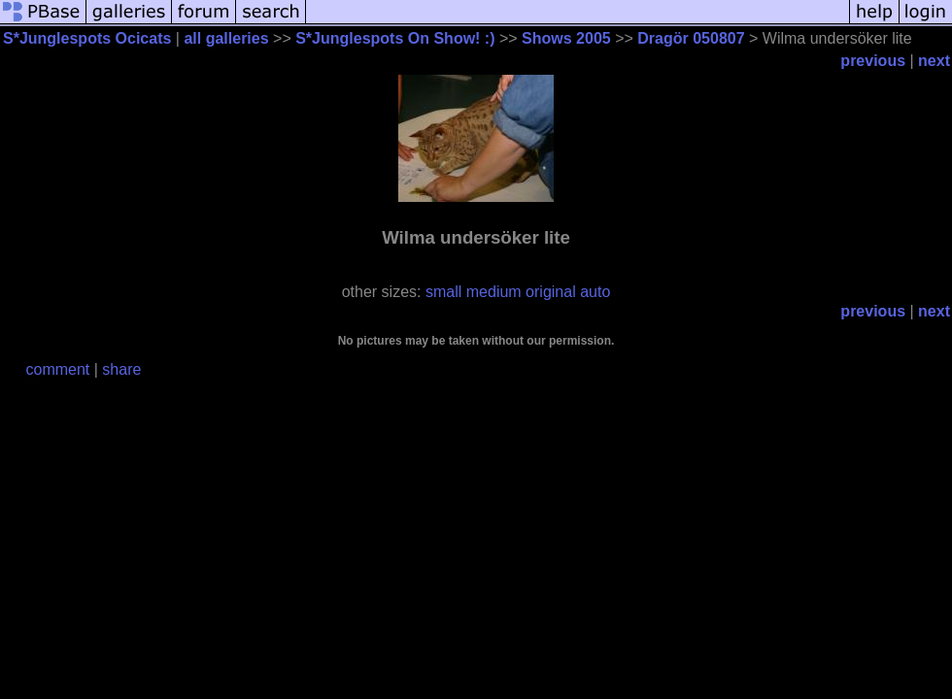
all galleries (226, 38)
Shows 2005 (566, 38)
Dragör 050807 (690, 38)
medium (494, 291)
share (121, 369)
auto (595, 291)
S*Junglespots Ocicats (87, 38)
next (934, 60)
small (443, 291)
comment (58, 369)
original (551, 291)
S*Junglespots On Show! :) (394, 38)
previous (872, 60)
